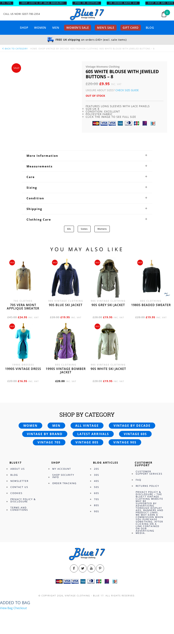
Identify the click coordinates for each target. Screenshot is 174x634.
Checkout (20, 608)
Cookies (16, 493)
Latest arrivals (93, 434)
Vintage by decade (132, 425)
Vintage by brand (45, 434)
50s (96, 487)
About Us (17, 468)
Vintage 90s (124, 442)
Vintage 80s (87, 442)
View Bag (6, 608)
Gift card (131, 27)
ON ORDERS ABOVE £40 (127, 3)
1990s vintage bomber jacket (66, 370)
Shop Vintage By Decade (54, 48)
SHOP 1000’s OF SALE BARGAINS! (46, 3)
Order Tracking (64, 483)
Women (40, 27)
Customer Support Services (149, 472)
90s (96, 511)
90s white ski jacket (108, 369)
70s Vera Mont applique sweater (23, 306)
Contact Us (19, 487)
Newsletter (19, 481)
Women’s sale (77, 27)
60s (69, 228)
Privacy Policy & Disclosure (23, 500)
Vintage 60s (135, 434)
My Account (61, 468)
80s (96, 505)
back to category (15, 48)
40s (96, 481)
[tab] (87, 155)
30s (96, 474)
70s (96, 499)
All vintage (87, 425)
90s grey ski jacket (108, 305)
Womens (102, 228)
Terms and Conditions (19, 508)
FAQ (138, 479)
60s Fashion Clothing (84, 48)
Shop (24, 27)
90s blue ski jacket (65, 305)
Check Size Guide (127, 90)
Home (33, 48)
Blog (150, 27)
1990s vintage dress (23, 369)
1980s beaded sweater (151, 305)
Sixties (84, 228)
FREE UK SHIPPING (90, 3)
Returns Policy (147, 486)
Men (55, 27)
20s (96, 468)
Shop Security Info (63, 476)
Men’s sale (105, 27)
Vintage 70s (49, 442)
